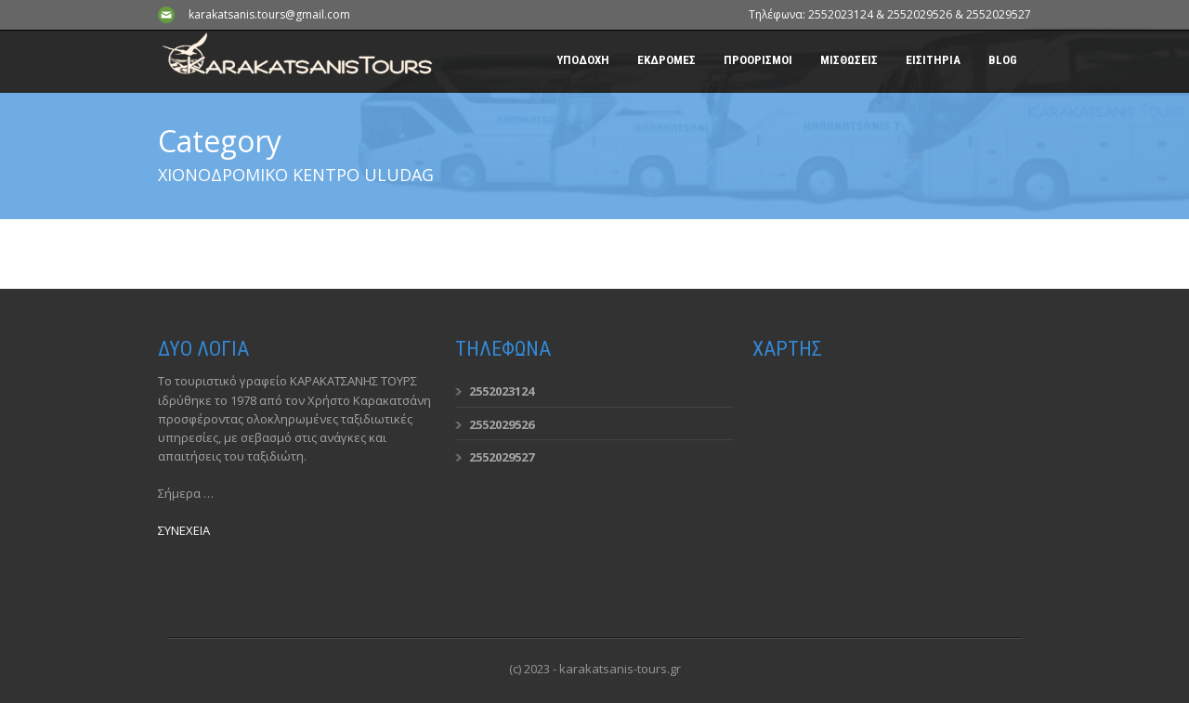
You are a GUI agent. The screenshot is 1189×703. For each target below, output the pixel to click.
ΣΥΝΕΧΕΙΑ (184, 530)
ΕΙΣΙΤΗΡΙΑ (933, 60)
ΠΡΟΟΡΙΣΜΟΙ (758, 60)
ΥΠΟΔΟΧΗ (582, 60)
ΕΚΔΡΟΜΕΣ (666, 60)
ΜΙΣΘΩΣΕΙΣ (849, 60)
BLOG (1002, 60)
